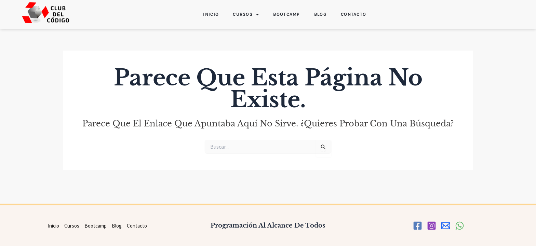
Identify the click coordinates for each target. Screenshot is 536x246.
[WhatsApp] (460, 226)
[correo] (446, 226)
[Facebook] (418, 226)
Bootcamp (286, 14)
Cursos (246, 14)
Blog (320, 14)
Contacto (353, 14)
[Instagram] (432, 226)
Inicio (211, 14)
